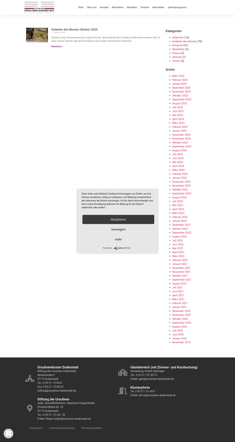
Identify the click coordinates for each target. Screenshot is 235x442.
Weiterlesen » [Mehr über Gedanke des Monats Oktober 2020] (57, 46)
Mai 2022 (177, 248)
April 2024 (178, 166)
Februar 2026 (180, 79)
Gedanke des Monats (184, 41)
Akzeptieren (118, 219)
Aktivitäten (117, 7)
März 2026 (178, 76)
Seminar (177, 57)
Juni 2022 (178, 244)
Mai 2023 (177, 205)
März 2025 (178, 123)
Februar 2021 (180, 303)
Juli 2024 (177, 154)
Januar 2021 (179, 307)
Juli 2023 (177, 201)
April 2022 (178, 252)
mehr (118, 239)
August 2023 (179, 197)
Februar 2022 (180, 260)
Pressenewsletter (91, 428)
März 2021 (178, 299)
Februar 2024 (180, 173)
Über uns (92, 7)
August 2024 (179, 150)
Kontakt (104, 7)
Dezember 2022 (181, 224)
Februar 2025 (180, 126)
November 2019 (181, 342)
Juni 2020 (178, 334)
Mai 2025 (177, 115)
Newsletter (158, 7)
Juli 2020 (177, 330)
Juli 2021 (177, 287)
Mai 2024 (177, 162)
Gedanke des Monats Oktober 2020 (74, 29)
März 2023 (178, 213)
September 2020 (181, 322)
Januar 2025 (179, 130)
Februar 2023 (180, 217)
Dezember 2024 (181, 134)
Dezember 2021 (181, 267)
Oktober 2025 (180, 95)
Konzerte (177, 45)
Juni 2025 (178, 111)
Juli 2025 (177, 107)
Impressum (36, 428)
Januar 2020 (179, 338)
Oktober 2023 (180, 189)
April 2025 (178, 119)
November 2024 (181, 138)
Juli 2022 (177, 240)
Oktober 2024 (180, 142)
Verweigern (118, 229)
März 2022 (178, 256)
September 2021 (181, 279)
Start (81, 7)
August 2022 (179, 236)
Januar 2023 (179, 220)
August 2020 (179, 326)
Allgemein (178, 37)
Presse (176, 53)
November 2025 (181, 91)
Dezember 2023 (181, 181)
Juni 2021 (178, 291)
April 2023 (178, 209)
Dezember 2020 (181, 311)
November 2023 (181, 185)
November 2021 (181, 271)
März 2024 (178, 170)
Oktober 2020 (180, 318)
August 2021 (179, 283)
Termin (176, 61)
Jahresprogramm (177, 7)
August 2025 (179, 103)
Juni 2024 (178, 158)
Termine (144, 7)
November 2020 (181, 314)
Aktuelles (132, 7)
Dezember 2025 (181, 87)
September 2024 (181, 146)
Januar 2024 (179, 177)
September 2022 (181, 232)
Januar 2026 (179, 83)
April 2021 (178, 295)
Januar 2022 (179, 264)
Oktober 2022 (180, 228)
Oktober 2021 (180, 275)
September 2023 (181, 193)
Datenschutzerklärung (62, 428)
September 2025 (181, 99)
